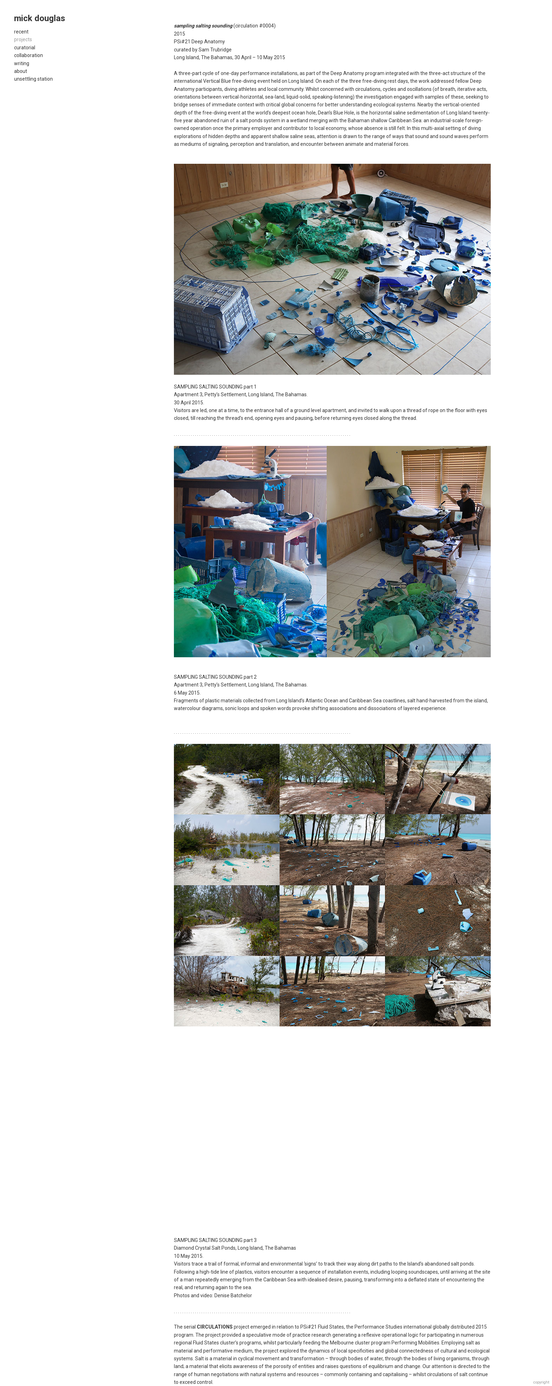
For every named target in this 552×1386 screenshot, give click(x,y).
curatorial (24, 47)
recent (21, 32)
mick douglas (39, 18)
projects (23, 39)
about (20, 71)
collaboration (28, 55)
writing (21, 63)
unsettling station (33, 79)
